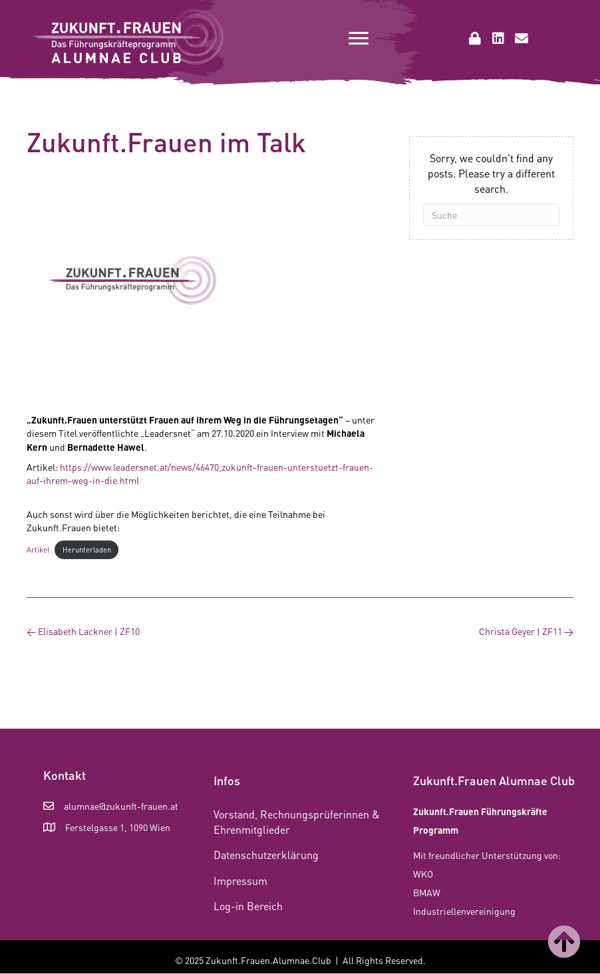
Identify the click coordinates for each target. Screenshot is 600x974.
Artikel (38, 549)
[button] (475, 39)
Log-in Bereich (248, 906)
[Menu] (358, 38)
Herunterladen (87, 549)
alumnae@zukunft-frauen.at (121, 806)
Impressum (240, 881)
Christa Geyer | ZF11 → (526, 631)
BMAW (426, 892)
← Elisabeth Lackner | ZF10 (83, 631)
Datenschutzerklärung (266, 855)
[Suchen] (491, 214)
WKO (423, 874)
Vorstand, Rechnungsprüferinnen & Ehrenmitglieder (297, 821)
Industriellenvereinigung (464, 911)
